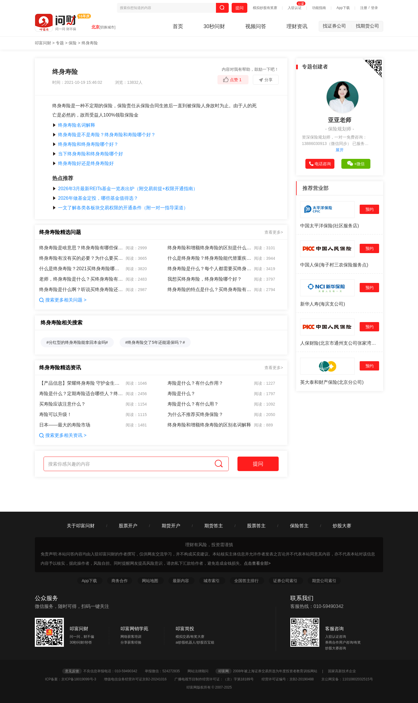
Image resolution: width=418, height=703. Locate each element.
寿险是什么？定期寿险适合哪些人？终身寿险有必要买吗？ (81, 393)
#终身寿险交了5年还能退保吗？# (155, 342)
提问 (239, 8)
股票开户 (128, 525)
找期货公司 (367, 25)
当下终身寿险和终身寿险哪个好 (87, 153)
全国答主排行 (247, 580)
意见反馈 (72, 671)
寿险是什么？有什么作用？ (195, 383)
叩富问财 (43, 43)
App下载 (342, 8)
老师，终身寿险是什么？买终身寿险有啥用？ (81, 279)
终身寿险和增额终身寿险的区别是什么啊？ (209, 247)
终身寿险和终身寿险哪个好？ (85, 144)
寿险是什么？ (181, 393)
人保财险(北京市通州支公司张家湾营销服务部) (339, 343)
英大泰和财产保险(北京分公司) (332, 382)
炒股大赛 (342, 525)
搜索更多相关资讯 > (63, 435)
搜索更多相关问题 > (63, 299)
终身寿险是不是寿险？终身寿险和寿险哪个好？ (104, 134)
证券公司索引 (286, 580)
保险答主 (299, 525)
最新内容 (181, 580)
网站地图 (150, 580)
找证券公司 (337, 25)
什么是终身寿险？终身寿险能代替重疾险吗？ (209, 258)
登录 (374, 8)
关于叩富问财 (81, 525)
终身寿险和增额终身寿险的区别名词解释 (209, 424)
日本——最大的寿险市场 (64, 424)
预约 (369, 209)
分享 (266, 79)
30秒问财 (214, 26)
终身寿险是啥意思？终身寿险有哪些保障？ (81, 247)
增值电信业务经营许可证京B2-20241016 (138, 679)
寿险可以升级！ (55, 414)
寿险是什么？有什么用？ (193, 404)
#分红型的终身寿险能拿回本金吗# (77, 342)
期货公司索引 (324, 580)
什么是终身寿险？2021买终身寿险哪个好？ (81, 268)
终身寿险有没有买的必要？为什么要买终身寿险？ (81, 258)
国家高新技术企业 (342, 671)
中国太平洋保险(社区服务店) (329, 225)
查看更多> (273, 232)
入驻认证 (295, 8)
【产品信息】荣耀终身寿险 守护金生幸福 (81, 383)
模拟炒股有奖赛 (265, 8)
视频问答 (255, 26)
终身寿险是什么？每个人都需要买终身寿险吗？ (209, 268)
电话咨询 (320, 163)
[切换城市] (108, 27)
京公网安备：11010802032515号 (347, 679)
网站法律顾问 (201, 671)
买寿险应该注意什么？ (62, 404)
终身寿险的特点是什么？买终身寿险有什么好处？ (209, 289)
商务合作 (119, 580)
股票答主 (256, 525)
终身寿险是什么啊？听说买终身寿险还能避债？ (81, 289)
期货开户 (171, 525)
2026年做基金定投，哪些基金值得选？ (95, 198)
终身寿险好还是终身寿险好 (83, 163)
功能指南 (319, 8)
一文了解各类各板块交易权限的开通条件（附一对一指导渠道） (120, 207)
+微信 (356, 163)
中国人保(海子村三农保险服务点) (334, 264)
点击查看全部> (257, 563)
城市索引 (212, 580)
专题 (60, 43)
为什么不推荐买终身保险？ (195, 414)
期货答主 (213, 525)
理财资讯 (297, 26)
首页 (178, 26)
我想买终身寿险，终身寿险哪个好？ (204, 279)
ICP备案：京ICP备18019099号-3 (74, 679)
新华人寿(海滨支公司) (322, 303)
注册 (363, 8)
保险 (73, 43)
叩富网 (223, 671)
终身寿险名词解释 (73, 125)
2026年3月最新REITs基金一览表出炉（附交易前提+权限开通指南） (125, 188)
